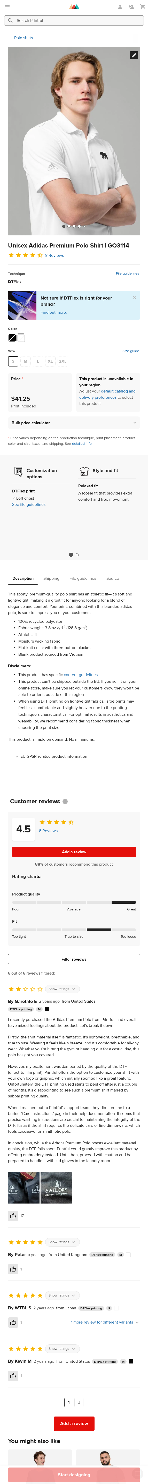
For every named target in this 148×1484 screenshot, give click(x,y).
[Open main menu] (7, 6)
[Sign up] (132, 7)
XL (50, 361)
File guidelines (127, 273)
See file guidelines (28, 504)
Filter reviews (74, 959)
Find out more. (54, 312)
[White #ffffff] (21, 338)
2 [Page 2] (79, 1402)
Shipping (51, 578)
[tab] (63, 226)
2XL (62, 361)
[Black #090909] (12, 338)
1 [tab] (70, 554)
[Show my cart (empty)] (143, 7)
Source (112, 578)
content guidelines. (81, 674)
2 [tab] (77, 554)
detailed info (82, 443)
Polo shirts (23, 37)
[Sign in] (120, 7)
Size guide (130, 351)
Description (23, 578)
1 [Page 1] (69, 1402)
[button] (74, 422)
